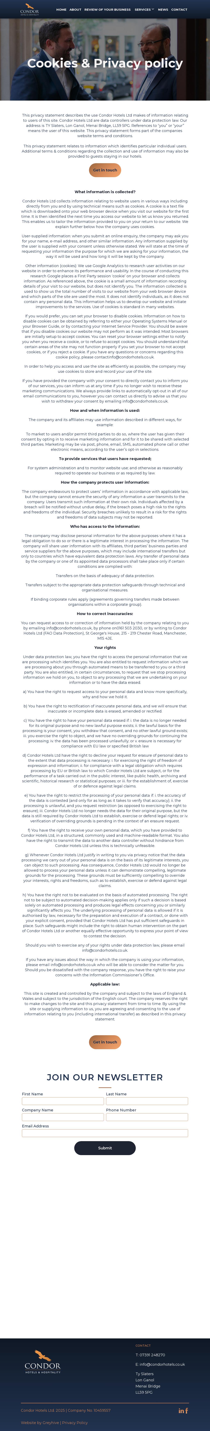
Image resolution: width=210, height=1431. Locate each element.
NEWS (163, 9)
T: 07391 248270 (150, 1355)
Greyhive (51, 1423)
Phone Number (121, 1110)
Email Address (35, 1126)
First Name (32, 1094)
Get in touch (105, 170)
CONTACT (179, 9)
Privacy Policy (75, 1423)
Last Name (116, 1094)
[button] (144, 10)
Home (61, 9)
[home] (30, 9)
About (75, 9)
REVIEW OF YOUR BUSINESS (107, 9)
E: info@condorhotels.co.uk (160, 1364)
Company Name (37, 1110)
